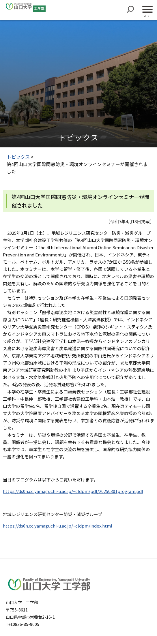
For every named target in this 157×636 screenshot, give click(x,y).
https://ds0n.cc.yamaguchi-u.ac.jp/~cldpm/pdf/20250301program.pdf (73, 491)
